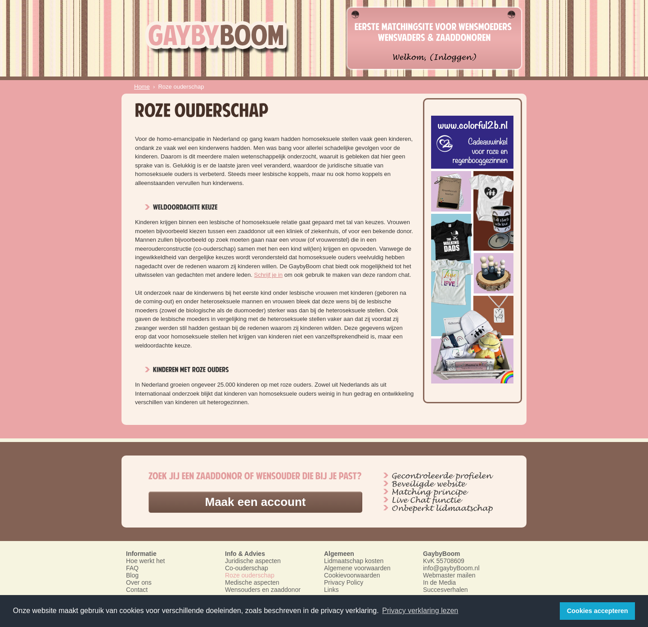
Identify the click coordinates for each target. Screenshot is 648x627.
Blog (132, 575)
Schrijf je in (268, 274)
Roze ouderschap (249, 575)
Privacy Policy (343, 582)
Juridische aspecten (253, 560)
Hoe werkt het (145, 560)
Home (142, 86)
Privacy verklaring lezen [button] (420, 610)
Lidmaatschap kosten (353, 560)
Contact (137, 589)
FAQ (132, 568)
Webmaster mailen (449, 575)
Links (331, 589)
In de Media (439, 582)
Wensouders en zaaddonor (263, 589)
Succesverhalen (445, 589)
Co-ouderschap (246, 568)
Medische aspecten (252, 582)
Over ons (139, 582)
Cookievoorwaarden (352, 575)
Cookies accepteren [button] (597, 610)
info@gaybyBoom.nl (451, 568)
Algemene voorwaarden (357, 568)
